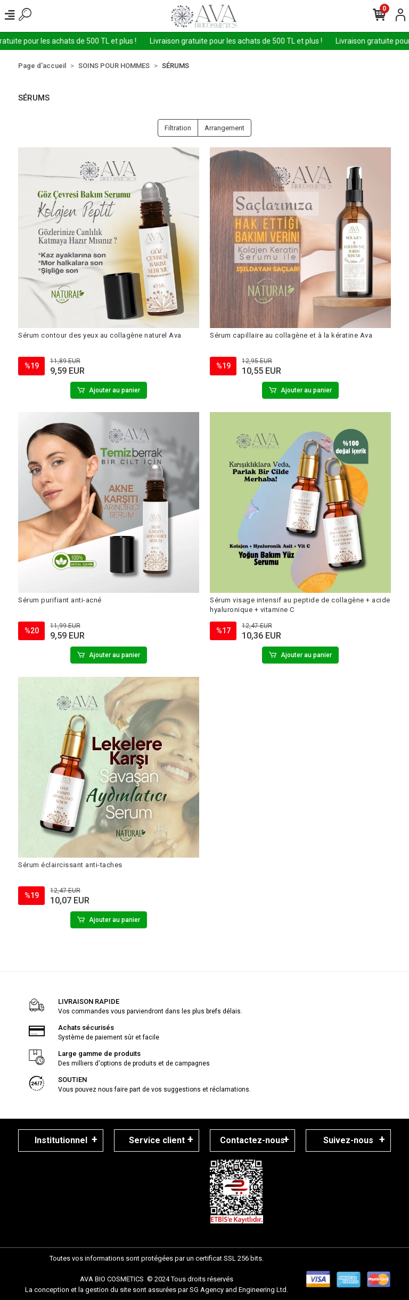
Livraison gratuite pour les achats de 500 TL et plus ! (246, 41)
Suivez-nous (348, 1140)
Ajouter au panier (108, 390)
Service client (157, 1140)
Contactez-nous (252, 1140)
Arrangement (224, 128)
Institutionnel (61, 1140)
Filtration (178, 128)
